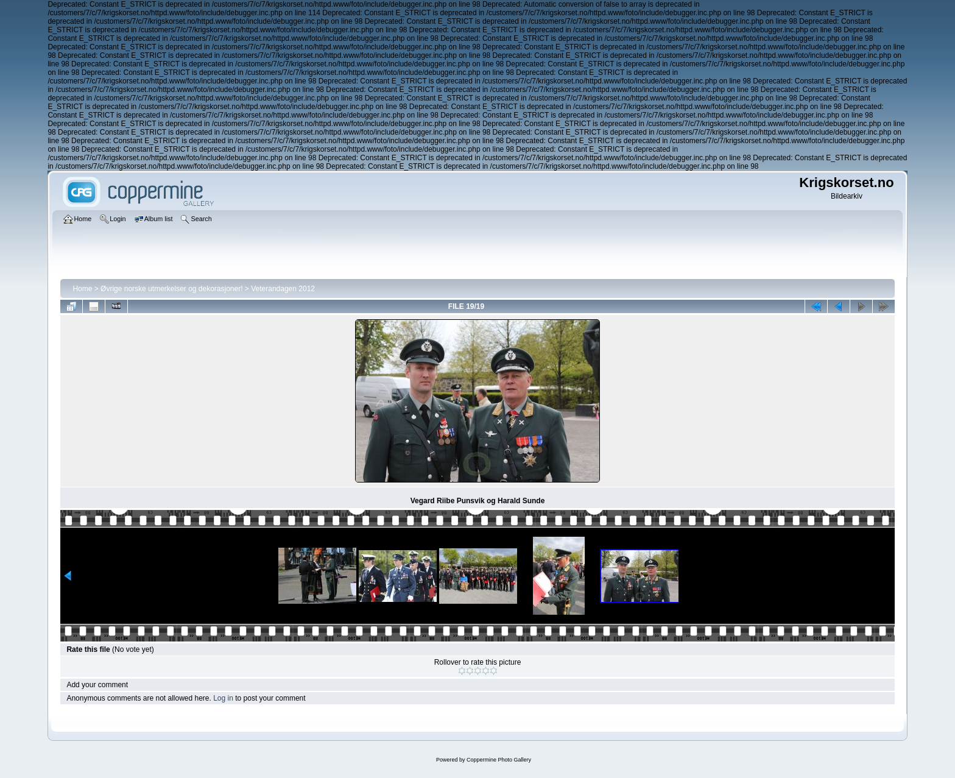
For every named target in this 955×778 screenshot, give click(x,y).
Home (82, 289)
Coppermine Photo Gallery (499, 760)
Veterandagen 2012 (283, 289)
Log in (223, 698)
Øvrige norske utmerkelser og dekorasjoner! (171, 289)
